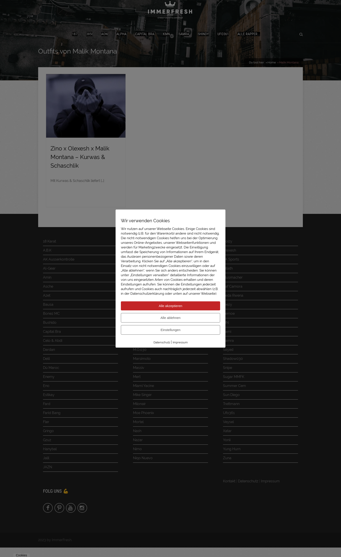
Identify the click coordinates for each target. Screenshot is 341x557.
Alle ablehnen (171, 318)
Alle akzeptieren (170, 306)
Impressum (180, 342)
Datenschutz (162, 342)
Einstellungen (170, 330)
